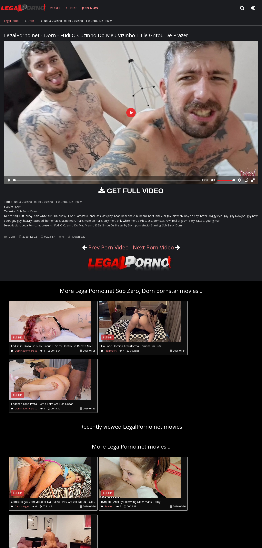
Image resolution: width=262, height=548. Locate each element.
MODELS (57, 8)
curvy (29, 216)
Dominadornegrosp (26, 350)
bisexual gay (163, 216)
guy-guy (17, 221)
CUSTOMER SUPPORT (35, 529)
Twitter (93, 529)
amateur (82, 216)
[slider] (107, 180)
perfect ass (145, 221)
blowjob (178, 216)
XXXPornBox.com (115, 529)
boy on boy (191, 216)
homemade (52, 221)
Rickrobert (102, 350)
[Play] (9, 180)
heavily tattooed (33, 221)
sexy (192, 221)
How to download (68, 529)
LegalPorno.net (25, 8)
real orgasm (179, 221)
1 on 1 (72, 216)
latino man (68, 221)
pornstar (159, 221)
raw (168, 221)
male (80, 221)
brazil (203, 216)
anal (92, 216)
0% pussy (60, 216)
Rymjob (101, 448)
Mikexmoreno (186, 448)
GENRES (74, 8)
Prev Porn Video (107, 247)
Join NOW (10, 529)
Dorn (30, 21)
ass (98, 216)
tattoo (200, 221)
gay (226, 216)
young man (213, 221)
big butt (19, 216)
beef (151, 216)
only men (109, 221)
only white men (126, 221)
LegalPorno (11, 21)
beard (143, 216)
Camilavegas (22, 448)
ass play (107, 216)
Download (76, 236)
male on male (93, 221)
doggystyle (215, 216)
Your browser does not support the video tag (50, 324)
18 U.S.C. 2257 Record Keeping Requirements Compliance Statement (128, 541)
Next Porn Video (153, 247)
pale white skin (43, 216)
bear (117, 216)
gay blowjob (237, 216)
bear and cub (129, 216)
